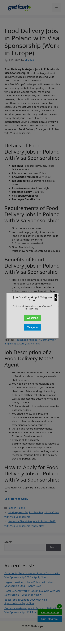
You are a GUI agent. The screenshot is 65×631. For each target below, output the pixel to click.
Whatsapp (32, 318)
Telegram (32, 327)
